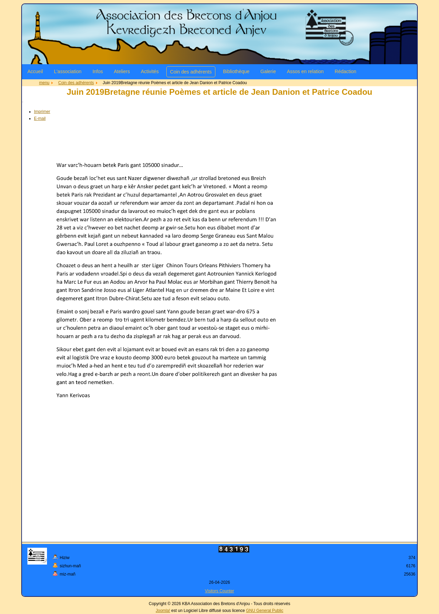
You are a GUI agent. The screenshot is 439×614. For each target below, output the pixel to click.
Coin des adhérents (191, 72)
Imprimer (42, 111)
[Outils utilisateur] (22, 102)
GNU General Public (264, 610)
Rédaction (345, 71)
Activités (150, 71)
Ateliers (122, 71)
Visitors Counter (219, 591)
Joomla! (163, 610)
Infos (98, 71)
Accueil (35, 71)
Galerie (268, 71)
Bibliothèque (236, 71)
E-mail (40, 118)
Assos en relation (305, 71)
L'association (68, 71)
